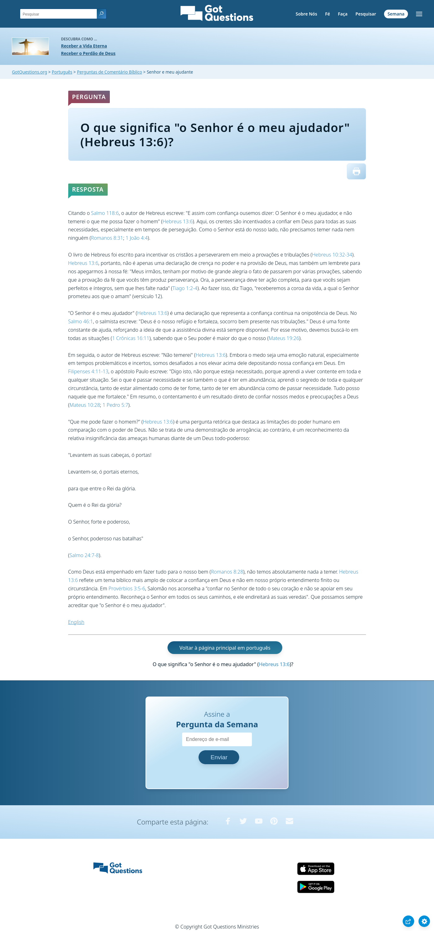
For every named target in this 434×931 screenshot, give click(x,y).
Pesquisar (366, 14)
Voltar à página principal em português (224, 647)
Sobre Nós (306, 14)
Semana (396, 14)
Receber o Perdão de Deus (88, 53)
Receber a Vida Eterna (84, 46)
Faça (342, 14)
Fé (327, 14)
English (76, 622)
